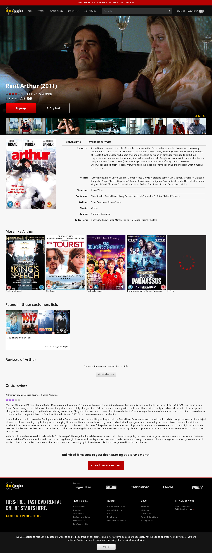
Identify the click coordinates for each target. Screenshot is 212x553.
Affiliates (145, 510)
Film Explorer (112, 517)
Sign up (21, 108)
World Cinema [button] (56, 11)
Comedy (95, 214)
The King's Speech (14, 291)
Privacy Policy (147, 520)
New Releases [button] (74, 11)
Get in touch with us (183, 509)
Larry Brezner (126, 196)
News (109, 513)
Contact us (146, 513)
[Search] (134, 11)
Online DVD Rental (114, 510)
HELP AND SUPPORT (184, 500)
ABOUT (144, 500)
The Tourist (51, 291)
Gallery (200, 116)
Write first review (106, 374)
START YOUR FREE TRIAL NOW (106, 2)
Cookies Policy (136, 540)
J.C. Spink (157, 196)
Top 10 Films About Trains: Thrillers (139, 220)
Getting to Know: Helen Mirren (106, 220)
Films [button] (30, 11)
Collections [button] (90, 11)
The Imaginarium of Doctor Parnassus (144, 291)
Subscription (78, 513)
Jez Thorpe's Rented (19, 337)
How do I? (77, 510)
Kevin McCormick (142, 196)
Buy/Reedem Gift (80, 524)
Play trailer (54, 108)
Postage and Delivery (82, 517)
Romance (106, 214)
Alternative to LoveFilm (116, 520)
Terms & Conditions (149, 517)
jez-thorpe (62, 346)
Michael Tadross (171, 196)
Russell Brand (111, 196)
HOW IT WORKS (80, 500)
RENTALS (111, 500)
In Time (170, 291)
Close (106, 547)
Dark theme (193, 11)
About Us (145, 507)
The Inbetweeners (95, 291)
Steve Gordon (115, 202)
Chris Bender (97, 196)
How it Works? (79, 507)
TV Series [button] (41, 11)
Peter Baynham (99, 202)
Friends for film (79, 520)
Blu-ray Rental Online (116, 507)
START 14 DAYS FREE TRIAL (106, 465)
